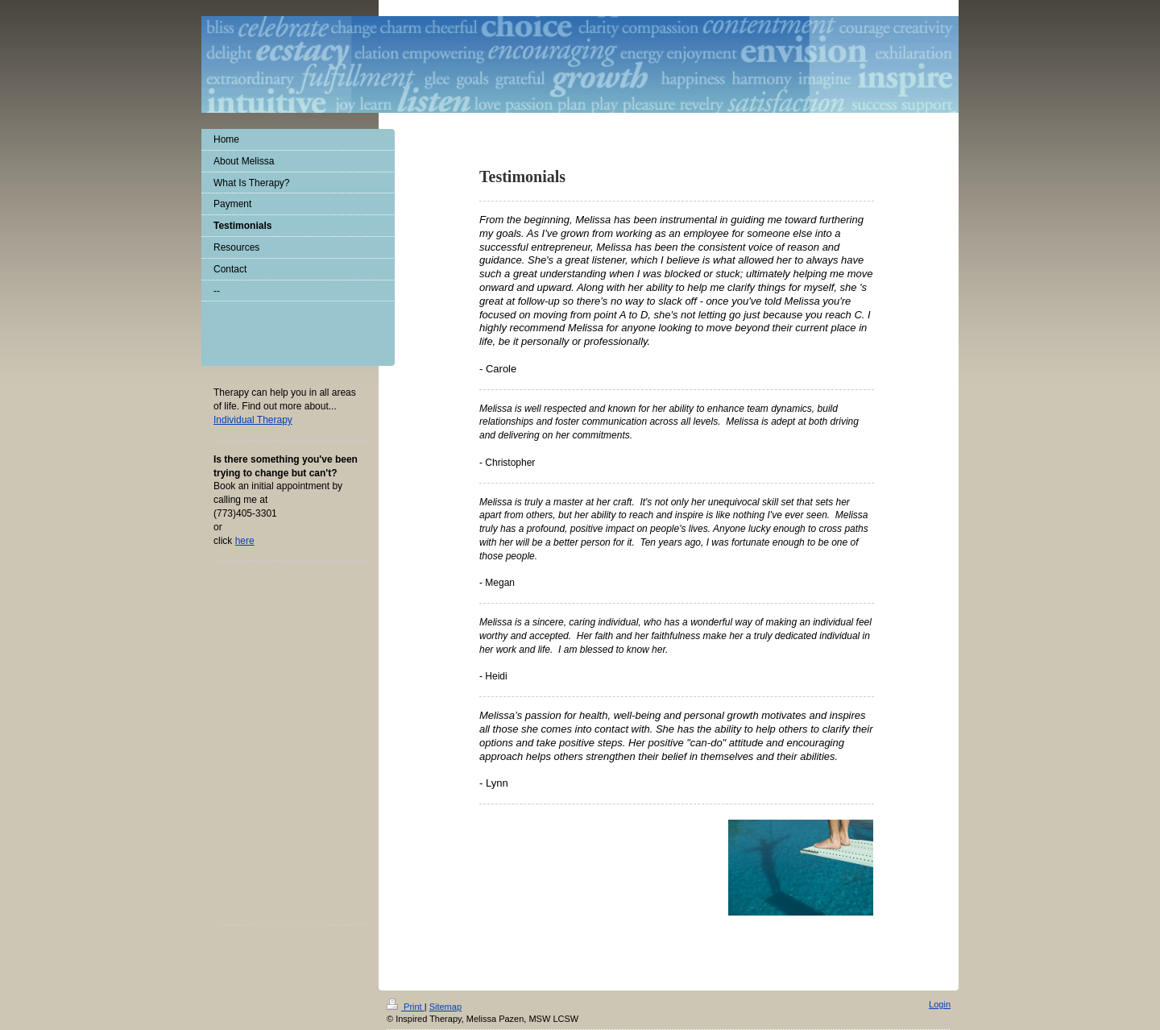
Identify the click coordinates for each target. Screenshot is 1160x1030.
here (245, 540)
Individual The (252, 420)
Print (406, 1006)
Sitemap (445, 1006)
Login (940, 1004)
